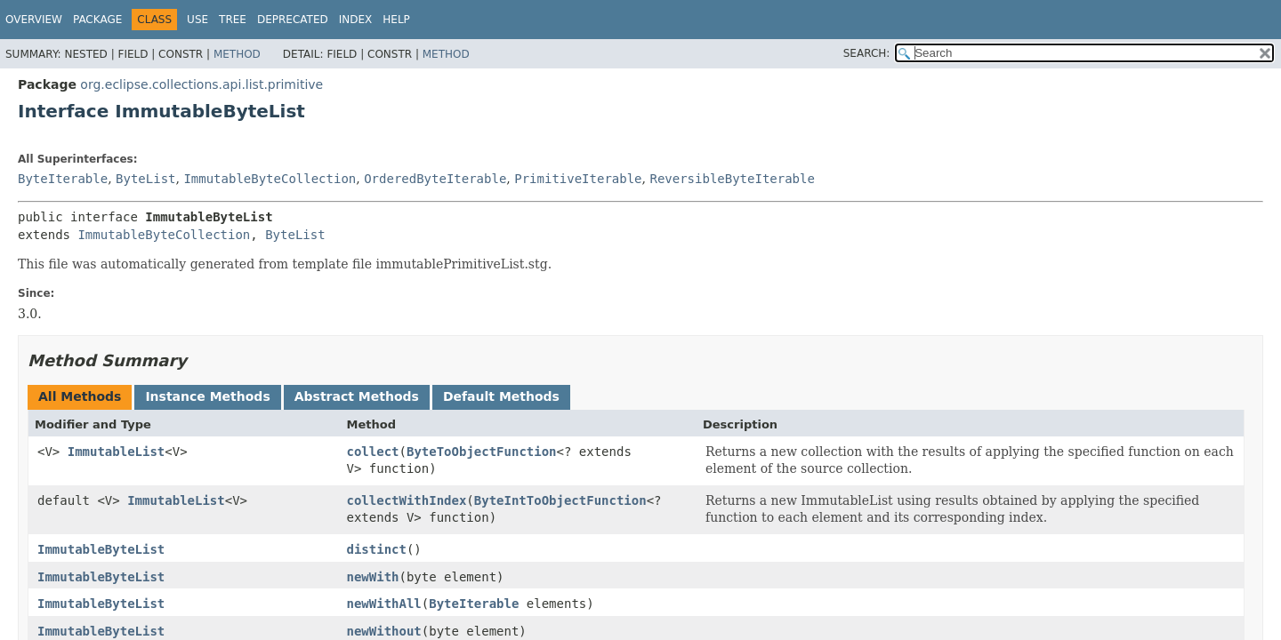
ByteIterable (63, 179)
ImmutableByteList (101, 549)
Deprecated (292, 19)
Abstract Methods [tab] (356, 396)
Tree (232, 19)
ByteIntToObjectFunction (560, 500)
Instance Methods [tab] (207, 396)
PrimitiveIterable (577, 179)
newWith (373, 577)
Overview (33, 19)
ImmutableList (116, 451)
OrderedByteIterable (435, 179)
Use (197, 19)
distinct (377, 549)
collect (373, 451)
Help (396, 19)
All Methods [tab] (79, 396)
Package (97, 19)
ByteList (145, 179)
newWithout (384, 631)
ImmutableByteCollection (269, 179)
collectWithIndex (407, 500)
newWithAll (384, 603)
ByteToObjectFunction (482, 451)
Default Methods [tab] (501, 396)
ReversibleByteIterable (731, 179)
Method (237, 54)
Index (356, 19)
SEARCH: (866, 53)
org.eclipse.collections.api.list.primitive (201, 84)
